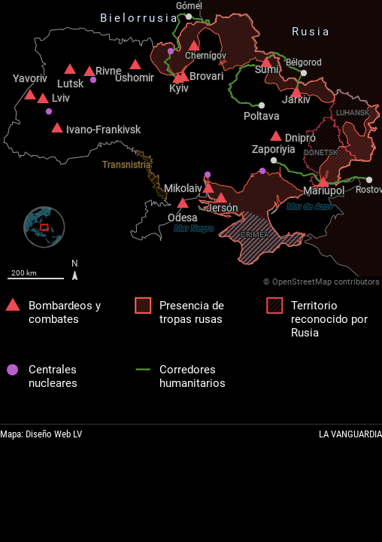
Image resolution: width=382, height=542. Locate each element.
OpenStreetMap (302, 282)
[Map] (191, 143)
